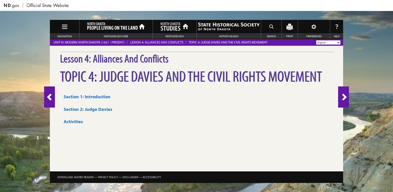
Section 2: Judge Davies (88, 109)
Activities (73, 121)
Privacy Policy (108, 177)
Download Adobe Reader (75, 177)
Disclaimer (130, 177)
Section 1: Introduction (87, 97)
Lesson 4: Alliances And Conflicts (156, 42)
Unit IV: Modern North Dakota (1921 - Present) (89, 42)
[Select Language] (328, 42)
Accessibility (152, 177)
